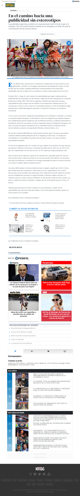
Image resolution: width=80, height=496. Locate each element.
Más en (18, 258)
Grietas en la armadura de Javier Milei (60, 226)
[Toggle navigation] (2, 5)
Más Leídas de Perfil (16, 413)
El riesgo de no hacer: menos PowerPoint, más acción (60, 216)
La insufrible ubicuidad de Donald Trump (30, 215)
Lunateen (41, 484)
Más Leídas (12, 371)
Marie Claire (23, 480)
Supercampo (68, 480)
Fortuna (32, 480)
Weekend (49, 480)
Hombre (40, 480)
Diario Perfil (6, 480)
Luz (29, 484)
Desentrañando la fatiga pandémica (23, 328)
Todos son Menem (17, 339)
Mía (34, 484)
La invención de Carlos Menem (21, 343)
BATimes (49, 484)
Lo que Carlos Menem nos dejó (21, 332)
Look (76, 480)
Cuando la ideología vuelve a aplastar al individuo (29, 228)
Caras (14, 480)
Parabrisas (57, 480)
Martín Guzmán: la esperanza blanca (23, 336)
